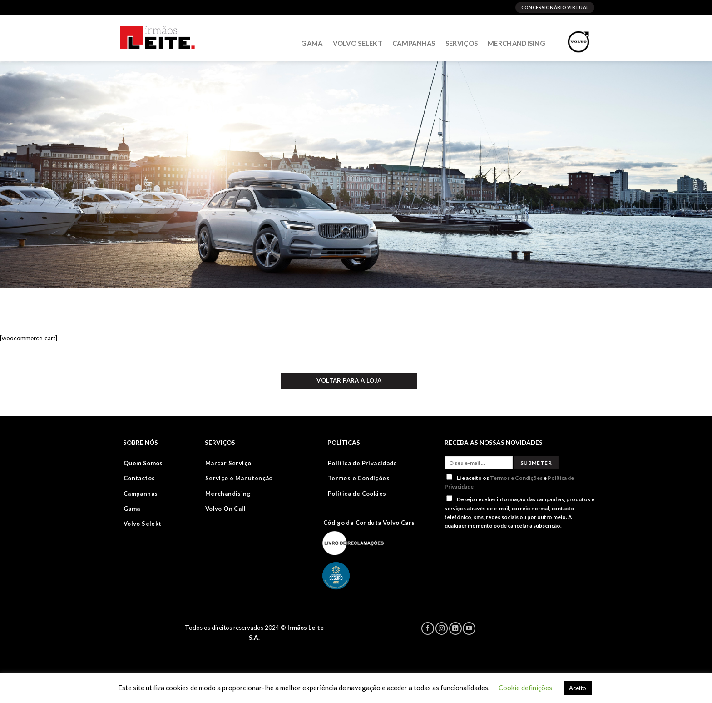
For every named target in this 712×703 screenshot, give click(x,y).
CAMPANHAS (413, 43)
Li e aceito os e (509, 482)
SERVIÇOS (461, 43)
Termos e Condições (516, 477)
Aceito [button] (577, 688)
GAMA (311, 43)
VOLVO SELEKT (358, 43)
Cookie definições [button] (525, 687)
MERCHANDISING (516, 43)
